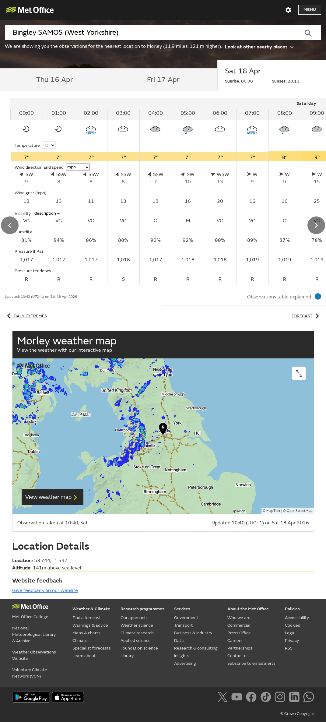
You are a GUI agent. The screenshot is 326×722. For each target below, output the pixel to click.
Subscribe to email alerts (251, 663)
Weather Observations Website (34, 655)
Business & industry (193, 633)
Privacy (292, 640)
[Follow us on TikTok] (266, 698)
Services (182, 608)
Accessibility (297, 617)
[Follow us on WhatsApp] (308, 698)
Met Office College (30, 616)
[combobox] (150, 32)
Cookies (292, 625)
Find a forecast (86, 617)
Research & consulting (196, 648)
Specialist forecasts (91, 648)
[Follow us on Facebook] (252, 698)
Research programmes (142, 608)
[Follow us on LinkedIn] (295, 698)
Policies (292, 608)
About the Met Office (248, 608)
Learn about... (85, 655)
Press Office (239, 633)
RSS (289, 648)
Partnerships (239, 648)
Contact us (238, 655)
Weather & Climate (91, 608)
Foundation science (139, 648)
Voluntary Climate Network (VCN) (29, 673)
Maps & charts (86, 633)
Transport (183, 625)
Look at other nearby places (259, 46)
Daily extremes (26, 316)
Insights (181, 655)
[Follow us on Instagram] (281, 698)
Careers (235, 640)
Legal (290, 633)
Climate (80, 640)
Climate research (137, 633)
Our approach (134, 617)
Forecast (306, 316)
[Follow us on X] (223, 698)
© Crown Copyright (297, 713)
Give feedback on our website (45, 590)
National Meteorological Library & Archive (34, 634)
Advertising (185, 663)
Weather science (137, 625)
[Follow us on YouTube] (237, 698)
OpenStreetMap (300, 511)
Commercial (239, 625)
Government (186, 617)
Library (127, 655)
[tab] (54, 79)
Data (179, 640)
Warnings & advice (90, 625)
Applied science (136, 640)
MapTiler (273, 511)
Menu (309, 9)
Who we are (239, 617)
